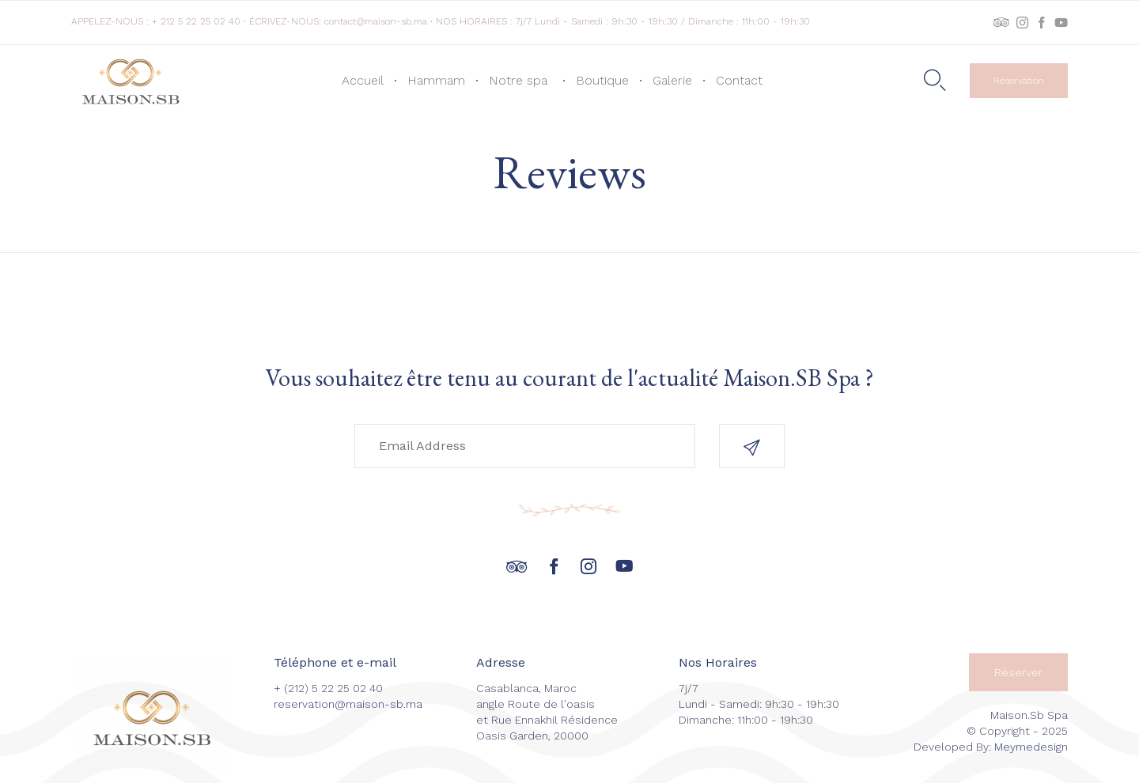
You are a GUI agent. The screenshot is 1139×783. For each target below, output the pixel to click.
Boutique (602, 80)
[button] (1019, 80)
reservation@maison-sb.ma (348, 704)
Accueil (363, 80)
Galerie (672, 80)
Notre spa (520, 80)
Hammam (436, 80)
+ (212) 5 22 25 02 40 (328, 688)
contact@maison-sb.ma (375, 21)
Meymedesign (1031, 746)
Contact (739, 80)
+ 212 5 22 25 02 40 (196, 21)
